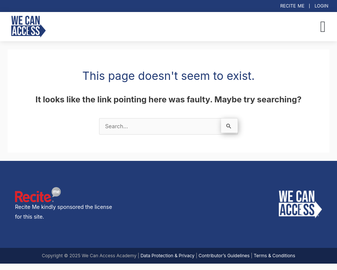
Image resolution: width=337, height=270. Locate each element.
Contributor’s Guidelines (224, 255)
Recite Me (292, 6)
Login (321, 6)
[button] (322, 26)
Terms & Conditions (274, 255)
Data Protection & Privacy (167, 255)
